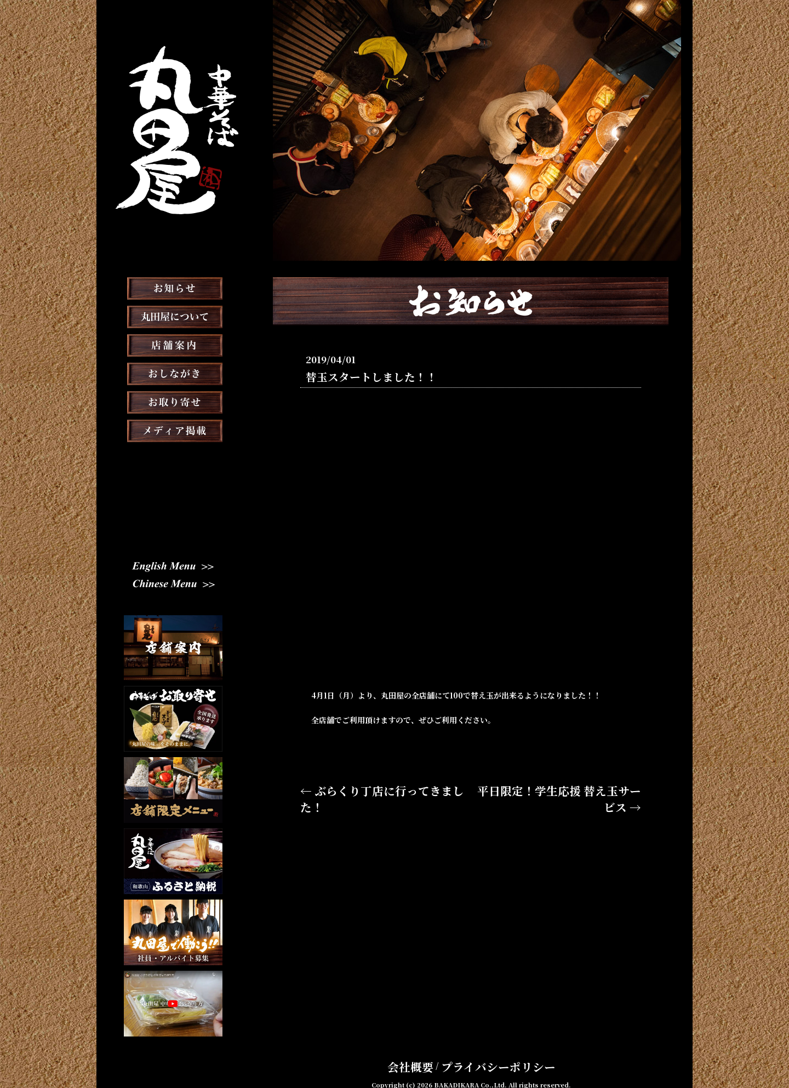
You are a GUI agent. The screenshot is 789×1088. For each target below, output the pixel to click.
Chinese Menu (173, 586)
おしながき (173, 401)
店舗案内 (173, 372)
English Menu (173, 568)
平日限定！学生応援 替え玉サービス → (573, 788)
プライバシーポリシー (490, 1051)
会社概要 (429, 1051)
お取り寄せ (173, 429)
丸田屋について (173, 344)
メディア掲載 (173, 458)
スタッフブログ (173, 486)
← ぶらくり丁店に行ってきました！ (362, 788)
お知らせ (173, 315)
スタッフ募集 (173, 514)
